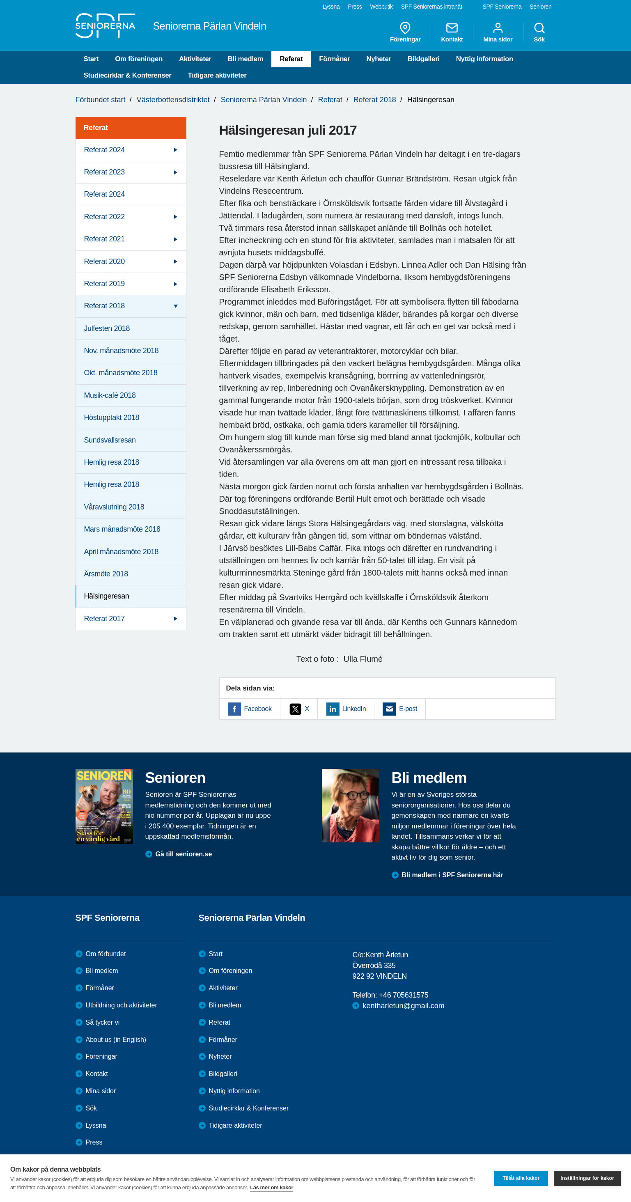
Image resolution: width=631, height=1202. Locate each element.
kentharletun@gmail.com (403, 1006)
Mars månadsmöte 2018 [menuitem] (122, 529)
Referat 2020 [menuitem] (104, 261)
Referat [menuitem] (96, 128)
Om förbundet (106, 953)
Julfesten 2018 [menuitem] (107, 328)
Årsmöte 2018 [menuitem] (106, 574)
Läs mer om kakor (271, 1187)
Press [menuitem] (355, 6)
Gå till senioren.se (184, 854)
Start (91, 59)
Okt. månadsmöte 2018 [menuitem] (121, 373)
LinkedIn (354, 708)
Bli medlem (246, 59)
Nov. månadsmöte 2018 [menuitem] (121, 350)
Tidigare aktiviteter (217, 75)
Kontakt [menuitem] (452, 32)
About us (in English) (116, 1039)
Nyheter (378, 59)
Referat (291, 59)
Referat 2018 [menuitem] (104, 306)
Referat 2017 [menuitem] (104, 619)
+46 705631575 (403, 995)
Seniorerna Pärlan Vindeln (264, 99)
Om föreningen (139, 59)
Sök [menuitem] (539, 32)
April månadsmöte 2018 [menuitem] (121, 552)
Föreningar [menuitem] (405, 32)
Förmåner (334, 59)
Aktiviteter (195, 59)
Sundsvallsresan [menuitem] (110, 440)
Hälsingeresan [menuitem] (106, 596)
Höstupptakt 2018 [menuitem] (112, 417)
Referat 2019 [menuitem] (104, 284)
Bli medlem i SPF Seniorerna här (452, 875)
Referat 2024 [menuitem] (104, 150)
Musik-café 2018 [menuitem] (110, 395)
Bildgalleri (424, 59)
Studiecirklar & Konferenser (128, 75)
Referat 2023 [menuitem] (104, 172)
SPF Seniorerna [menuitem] (502, 6)
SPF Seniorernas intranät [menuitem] (431, 6)
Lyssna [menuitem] (331, 6)
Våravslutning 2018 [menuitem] (114, 507)
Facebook (258, 708)
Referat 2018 (374, 99)
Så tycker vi (103, 1022)
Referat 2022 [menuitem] (104, 217)
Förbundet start (101, 99)
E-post (408, 708)
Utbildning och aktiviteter (121, 1005)
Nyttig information (484, 59)
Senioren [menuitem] (540, 6)
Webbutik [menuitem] (381, 6)
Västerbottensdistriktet (173, 99)
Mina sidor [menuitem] (497, 32)
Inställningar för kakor (587, 1178)
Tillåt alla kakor (521, 1178)
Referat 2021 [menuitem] (104, 239)
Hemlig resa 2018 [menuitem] (112, 462)
